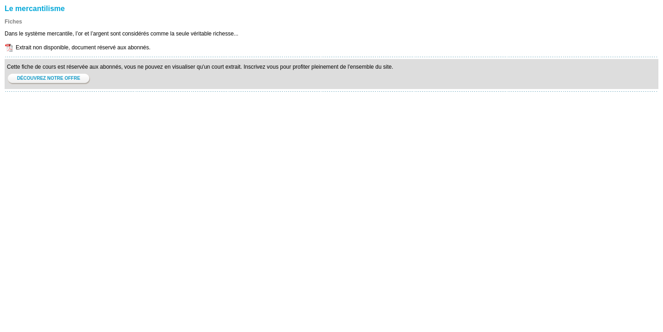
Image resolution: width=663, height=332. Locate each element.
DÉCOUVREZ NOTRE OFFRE (48, 78)
